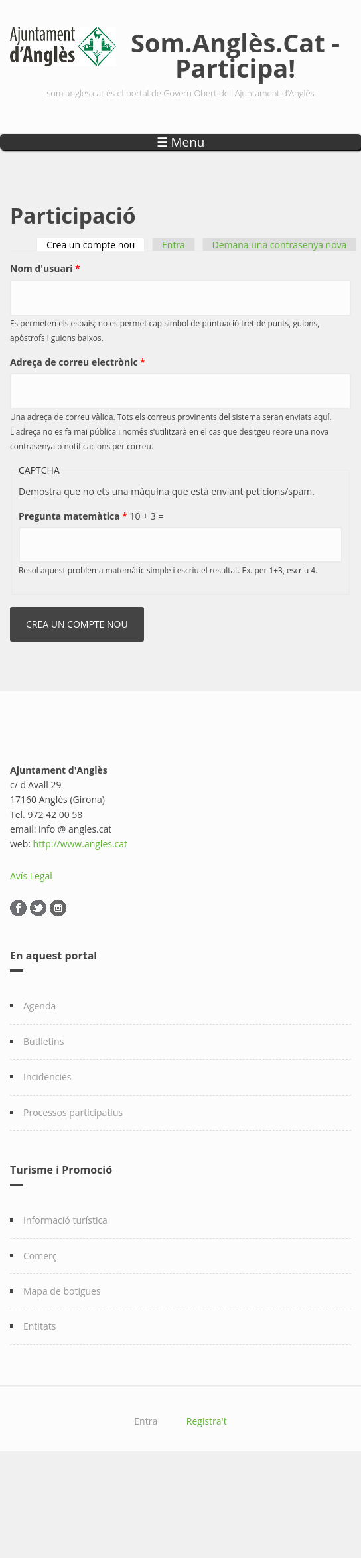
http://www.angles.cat (80, 843)
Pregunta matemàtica (73, 516)
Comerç (40, 1255)
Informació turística (65, 1220)
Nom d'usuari (45, 268)
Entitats (39, 1326)
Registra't (206, 1421)
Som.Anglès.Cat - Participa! (235, 55)
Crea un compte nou (95, 244)
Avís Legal (31, 875)
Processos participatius (73, 1112)
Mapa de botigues (62, 1291)
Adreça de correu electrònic (77, 362)
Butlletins (43, 1041)
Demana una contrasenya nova (279, 244)
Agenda (39, 1005)
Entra (173, 244)
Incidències (47, 1076)
